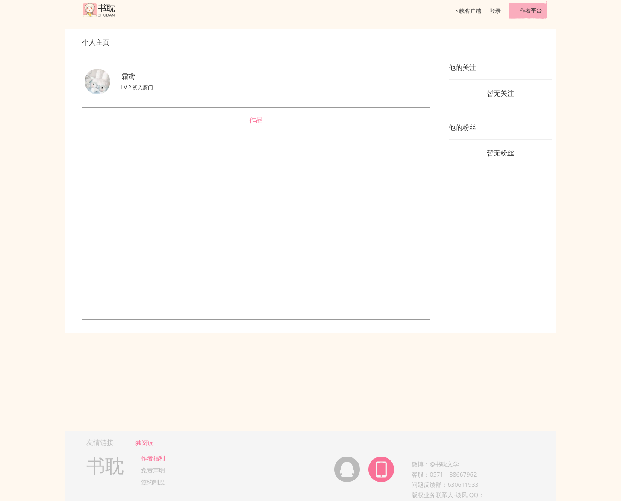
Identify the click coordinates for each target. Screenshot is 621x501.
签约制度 (153, 482)
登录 (495, 11)
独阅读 (144, 443)
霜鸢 (128, 76)
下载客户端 (467, 11)
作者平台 (531, 10)
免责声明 (153, 470)
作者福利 (153, 458)
